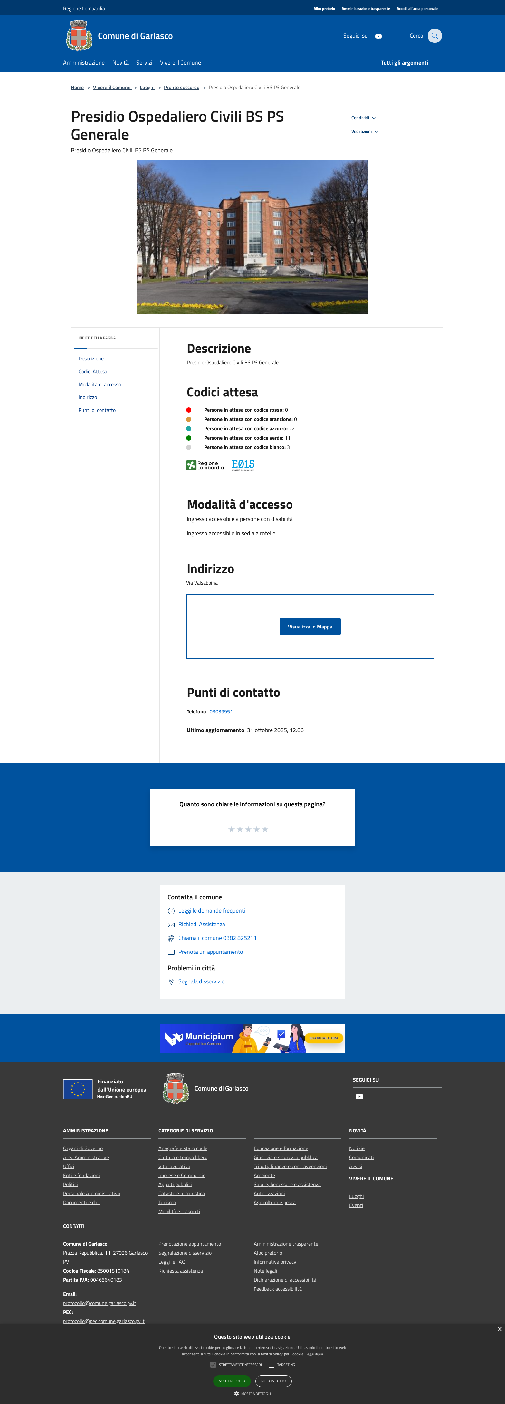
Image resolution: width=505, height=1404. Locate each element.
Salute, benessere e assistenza (287, 1184)
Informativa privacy (275, 1262)
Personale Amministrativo (91, 1193)
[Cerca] (434, 35)
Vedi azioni (365, 131)
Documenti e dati (81, 1202)
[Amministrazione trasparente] (366, 9)
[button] (252, 1393)
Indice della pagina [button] (97, 338)
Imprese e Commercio (181, 1175)
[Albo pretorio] (324, 9)
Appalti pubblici (175, 1184)
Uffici (68, 1166)
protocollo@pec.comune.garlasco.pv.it (104, 1321)
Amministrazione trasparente (286, 1244)
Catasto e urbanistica (181, 1193)
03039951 (221, 711)
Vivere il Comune (112, 87)
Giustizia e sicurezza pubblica (286, 1157)
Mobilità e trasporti (179, 1211)
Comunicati (361, 1157)
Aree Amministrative (86, 1157)
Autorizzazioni (269, 1193)
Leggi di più (314, 1354)
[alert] (252, 1364)
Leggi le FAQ (172, 1262)
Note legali (265, 1271)
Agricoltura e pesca (275, 1202)
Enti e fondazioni (81, 1175)
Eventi (356, 1205)
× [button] (499, 1329)
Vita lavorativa (174, 1166)
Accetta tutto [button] (232, 1380)
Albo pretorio (268, 1253)
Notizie (357, 1148)
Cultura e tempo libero (182, 1157)
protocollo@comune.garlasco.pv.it (99, 1303)
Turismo (167, 1202)
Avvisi (355, 1166)
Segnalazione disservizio (185, 1253)
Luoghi (147, 87)
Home (77, 87)
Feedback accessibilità (278, 1289)
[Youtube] (373, 35)
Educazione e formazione (281, 1148)
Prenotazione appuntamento (189, 1244)
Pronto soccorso (181, 87)
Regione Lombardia (84, 8)
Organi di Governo (83, 1148)
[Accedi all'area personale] (417, 9)
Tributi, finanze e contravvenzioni (290, 1166)
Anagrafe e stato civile (182, 1148)
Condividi (364, 118)
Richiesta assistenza (180, 1271)
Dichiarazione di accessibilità (285, 1280)
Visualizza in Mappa (310, 626)
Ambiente (264, 1175)
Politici (70, 1184)
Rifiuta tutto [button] (273, 1380)
